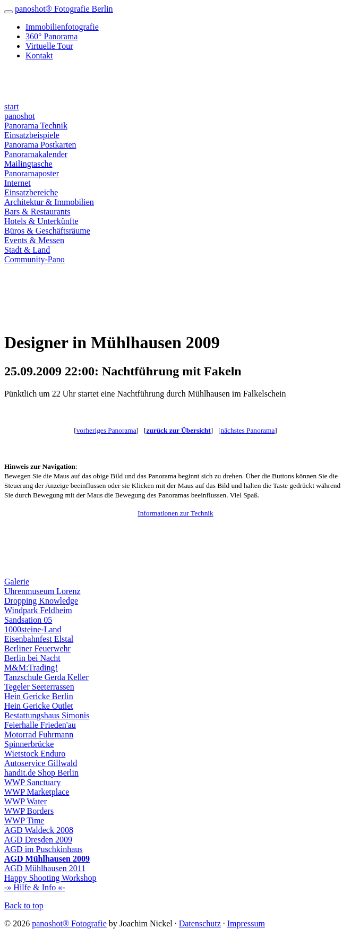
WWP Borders (29, 810)
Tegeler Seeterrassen (39, 686)
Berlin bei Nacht (32, 658)
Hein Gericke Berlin (38, 696)
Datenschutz (200, 923)
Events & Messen (34, 240)
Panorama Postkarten (40, 144)
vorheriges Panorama (106, 430)
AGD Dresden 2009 (38, 839)
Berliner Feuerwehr (37, 648)
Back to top (24, 905)
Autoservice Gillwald (40, 763)
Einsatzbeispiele (31, 135)
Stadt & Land (27, 249)
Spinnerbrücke (29, 744)
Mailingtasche (28, 163)
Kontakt (39, 55)
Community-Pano (34, 259)
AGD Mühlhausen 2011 (44, 868)
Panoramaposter (31, 173)
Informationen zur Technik (175, 513)
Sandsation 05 (28, 619)
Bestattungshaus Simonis (46, 715)
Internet (17, 182)
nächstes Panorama (248, 430)
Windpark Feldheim (38, 610)
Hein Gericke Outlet (38, 705)
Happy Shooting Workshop (50, 877)
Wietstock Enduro (34, 753)
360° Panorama (51, 36)
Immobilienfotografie (62, 26)
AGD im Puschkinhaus (43, 849)
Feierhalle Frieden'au (40, 724)
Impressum (246, 923)
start (11, 106)
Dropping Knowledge (41, 600)
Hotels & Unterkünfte (41, 221)
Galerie (16, 581)
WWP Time (24, 820)
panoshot (19, 116)
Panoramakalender (35, 154)
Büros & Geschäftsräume (47, 230)
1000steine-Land (33, 629)
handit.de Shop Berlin (41, 772)
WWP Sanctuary (32, 782)
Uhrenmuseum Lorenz (42, 591)
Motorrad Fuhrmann (38, 734)
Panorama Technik (35, 125)
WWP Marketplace (36, 791)
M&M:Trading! (31, 667)
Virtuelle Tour (49, 45)
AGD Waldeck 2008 (38, 830)
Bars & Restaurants (37, 211)
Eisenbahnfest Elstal (38, 638)
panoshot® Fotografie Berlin (64, 8)
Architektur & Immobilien (49, 202)
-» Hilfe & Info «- (34, 887)
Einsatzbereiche (31, 192)
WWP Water (25, 801)
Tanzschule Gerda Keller (46, 677)
